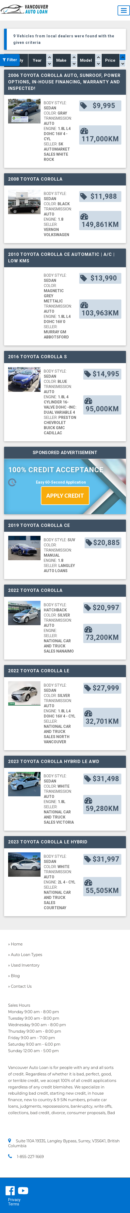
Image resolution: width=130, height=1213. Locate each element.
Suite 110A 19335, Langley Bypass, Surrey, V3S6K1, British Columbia (64, 1143)
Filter (10, 60)
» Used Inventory (23, 965)
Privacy (14, 1200)
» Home (15, 944)
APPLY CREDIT (65, 495)
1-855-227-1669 (26, 1156)
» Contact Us (20, 986)
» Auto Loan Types (25, 954)
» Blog (14, 975)
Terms (13, 1204)
